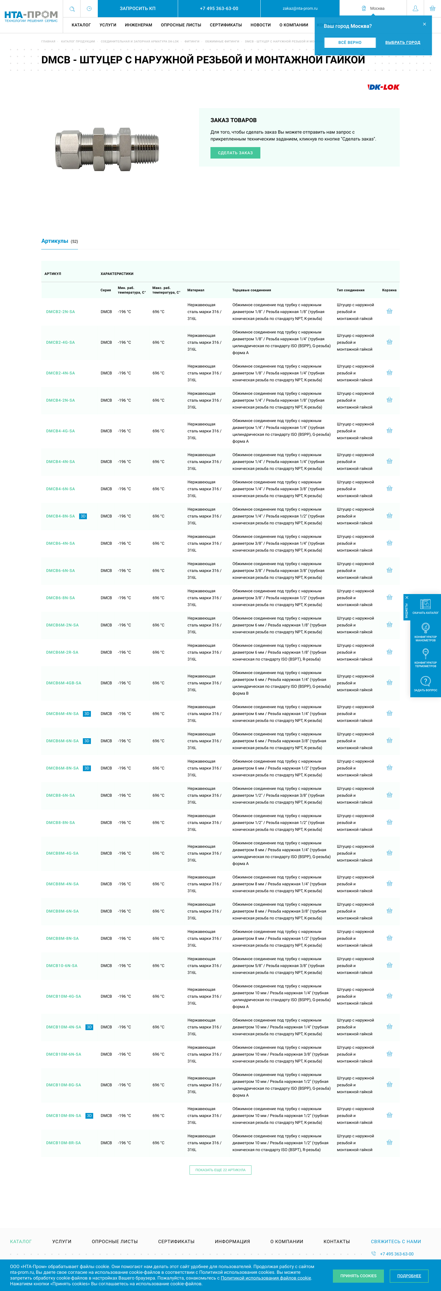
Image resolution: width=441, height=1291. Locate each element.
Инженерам (138, 25)
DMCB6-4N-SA (60, 543)
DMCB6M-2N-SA (62, 625)
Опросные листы (181, 25)
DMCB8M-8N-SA (62, 938)
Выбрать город (402, 42)
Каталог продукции (78, 41)
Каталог (81, 25)
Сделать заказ (235, 153)
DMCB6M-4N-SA (62, 714)
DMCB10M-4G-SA (63, 996)
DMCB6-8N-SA (60, 598)
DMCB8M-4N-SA (62, 884)
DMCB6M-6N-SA (62, 741)
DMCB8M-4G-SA (62, 853)
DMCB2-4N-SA (60, 373)
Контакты (337, 1241)
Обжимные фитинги (222, 41)
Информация (232, 1241)
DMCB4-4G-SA (60, 431)
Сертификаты (226, 25)
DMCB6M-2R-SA (62, 652)
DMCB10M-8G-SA (63, 1085)
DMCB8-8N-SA (60, 823)
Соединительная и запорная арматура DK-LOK (140, 41)
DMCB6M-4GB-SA (63, 683)
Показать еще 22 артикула (221, 1170)
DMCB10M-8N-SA (63, 1116)
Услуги (107, 25)
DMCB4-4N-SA (60, 462)
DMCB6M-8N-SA (62, 768)
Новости (261, 25)
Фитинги (192, 41)
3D (83, 516)
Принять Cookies (358, 1276)
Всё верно (350, 42)
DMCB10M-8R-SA (63, 1143)
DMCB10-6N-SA (62, 966)
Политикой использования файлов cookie (266, 1278)
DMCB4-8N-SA (60, 516)
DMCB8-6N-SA (60, 795)
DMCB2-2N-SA (60, 312)
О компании (294, 25)
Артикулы (59, 240)
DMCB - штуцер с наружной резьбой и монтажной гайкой (294, 41)
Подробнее (410, 1276)
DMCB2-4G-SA (60, 342)
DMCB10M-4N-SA (63, 1027)
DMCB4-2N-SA (60, 400)
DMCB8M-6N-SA (62, 911)
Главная (48, 41)
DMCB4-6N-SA (60, 489)
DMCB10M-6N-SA (63, 1054)
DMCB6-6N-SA (60, 571)
